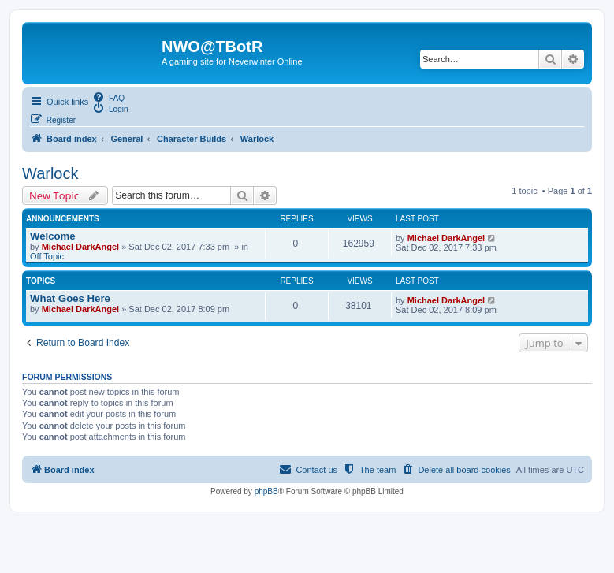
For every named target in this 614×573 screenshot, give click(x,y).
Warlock (50, 173)
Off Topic (47, 256)
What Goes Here (70, 298)
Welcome (53, 236)
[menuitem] (108, 96)
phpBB (266, 491)
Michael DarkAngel (80, 246)
